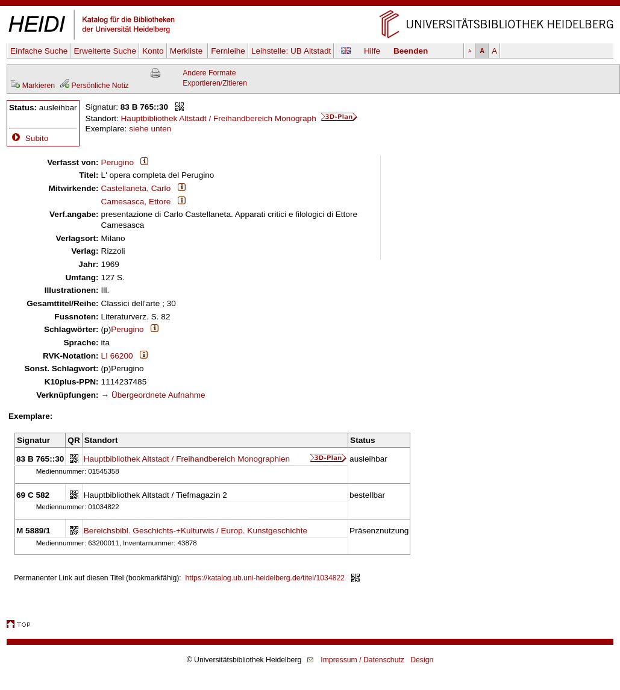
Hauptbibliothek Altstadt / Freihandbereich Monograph (239, 118)
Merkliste (187, 50)
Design (421, 660)
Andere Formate (209, 73)
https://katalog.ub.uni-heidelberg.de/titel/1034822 (265, 578)
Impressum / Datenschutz (362, 660)
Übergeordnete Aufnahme (158, 395)
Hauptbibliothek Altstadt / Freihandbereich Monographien (187, 458)
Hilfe (372, 50)
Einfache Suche (38, 50)
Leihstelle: (291, 50)
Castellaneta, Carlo (136, 188)
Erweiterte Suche (105, 50)
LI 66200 (117, 355)
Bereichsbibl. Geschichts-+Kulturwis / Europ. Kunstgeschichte (195, 530)
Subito (28, 138)
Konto (153, 50)
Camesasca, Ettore (136, 201)
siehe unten (150, 128)
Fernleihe (228, 50)
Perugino (117, 162)
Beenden (410, 50)
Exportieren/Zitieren (215, 83)
